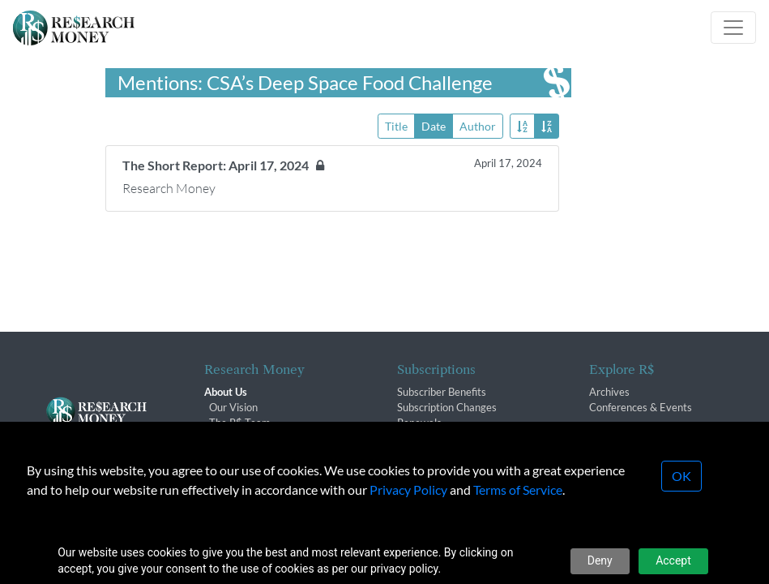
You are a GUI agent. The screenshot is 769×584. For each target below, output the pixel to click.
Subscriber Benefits (441, 391)
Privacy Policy (408, 489)
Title (396, 125)
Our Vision (233, 407)
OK (681, 475)
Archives (609, 391)
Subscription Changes (447, 407)
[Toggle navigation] (733, 27)
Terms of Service (517, 489)
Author (477, 125)
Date (433, 125)
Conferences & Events (640, 407)
